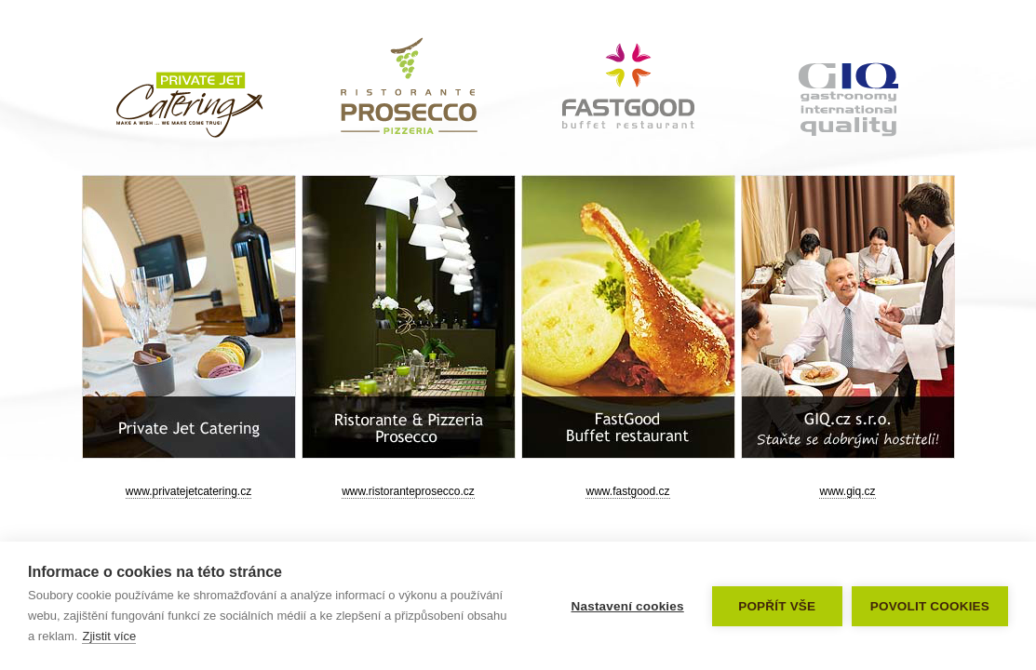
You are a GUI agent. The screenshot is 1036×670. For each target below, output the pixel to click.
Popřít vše (776, 606)
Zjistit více (109, 636)
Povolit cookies (929, 606)
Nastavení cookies (628, 606)
